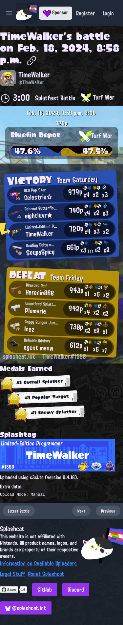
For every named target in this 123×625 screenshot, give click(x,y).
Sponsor (55, 12)
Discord (76, 589)
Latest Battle (19, 511)
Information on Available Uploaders (38, 563)
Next (81, 511)
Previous (108, 511)
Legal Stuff (12, 574)
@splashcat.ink (25, 608)
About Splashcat (46, 574)
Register (85, 13)
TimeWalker (32, 36)
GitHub (44, 589)
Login (108, 13)
